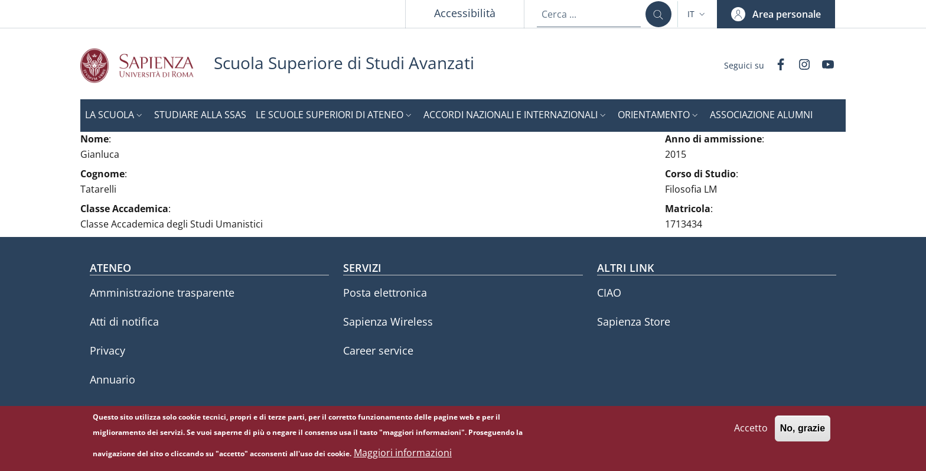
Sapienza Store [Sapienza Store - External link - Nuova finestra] (633, 321)
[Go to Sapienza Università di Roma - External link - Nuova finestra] (147, 65)
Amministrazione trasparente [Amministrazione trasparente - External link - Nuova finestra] (162, 292)
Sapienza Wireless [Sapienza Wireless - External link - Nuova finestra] (388, 321)
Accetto (751, 432)
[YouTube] (823, 66)
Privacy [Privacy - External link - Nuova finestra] (107, 350)
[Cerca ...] (658, 14)
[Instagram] (799, 66)
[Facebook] (776, 66)
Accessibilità (464, 13)
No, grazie (802, 433)
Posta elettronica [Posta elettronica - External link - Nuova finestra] (385, 292)
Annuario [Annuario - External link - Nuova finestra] (112, 379)
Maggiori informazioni (403, 457)
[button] (697, 14)
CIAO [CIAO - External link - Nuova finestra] (609, 292)
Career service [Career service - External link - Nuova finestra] (378, 350)
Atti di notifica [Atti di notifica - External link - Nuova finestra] (124, 321)
